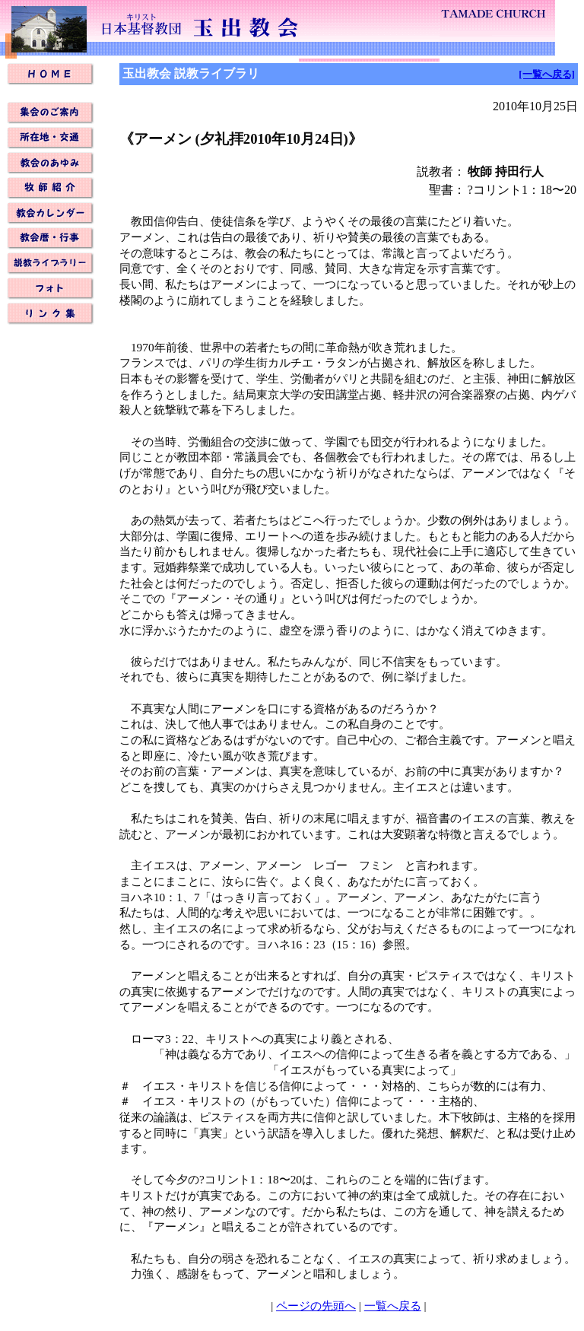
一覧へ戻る (392, 1305)
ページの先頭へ (316, 1305)
